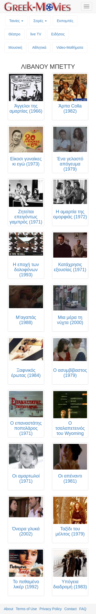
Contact (70, 609)
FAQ (82, 609)
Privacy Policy (50, 609)
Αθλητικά (39, 47)
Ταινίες (16, 21)
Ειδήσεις (58, 34)
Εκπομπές (65, 21)
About (8, 609)
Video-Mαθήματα (69, 47)
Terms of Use (26, 609)
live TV (35, 34)
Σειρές (40, 21)
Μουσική (15, 47)
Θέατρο (14, 34)
